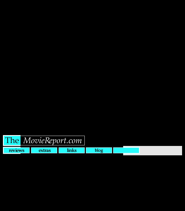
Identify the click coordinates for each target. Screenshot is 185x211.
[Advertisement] (92, 63)
